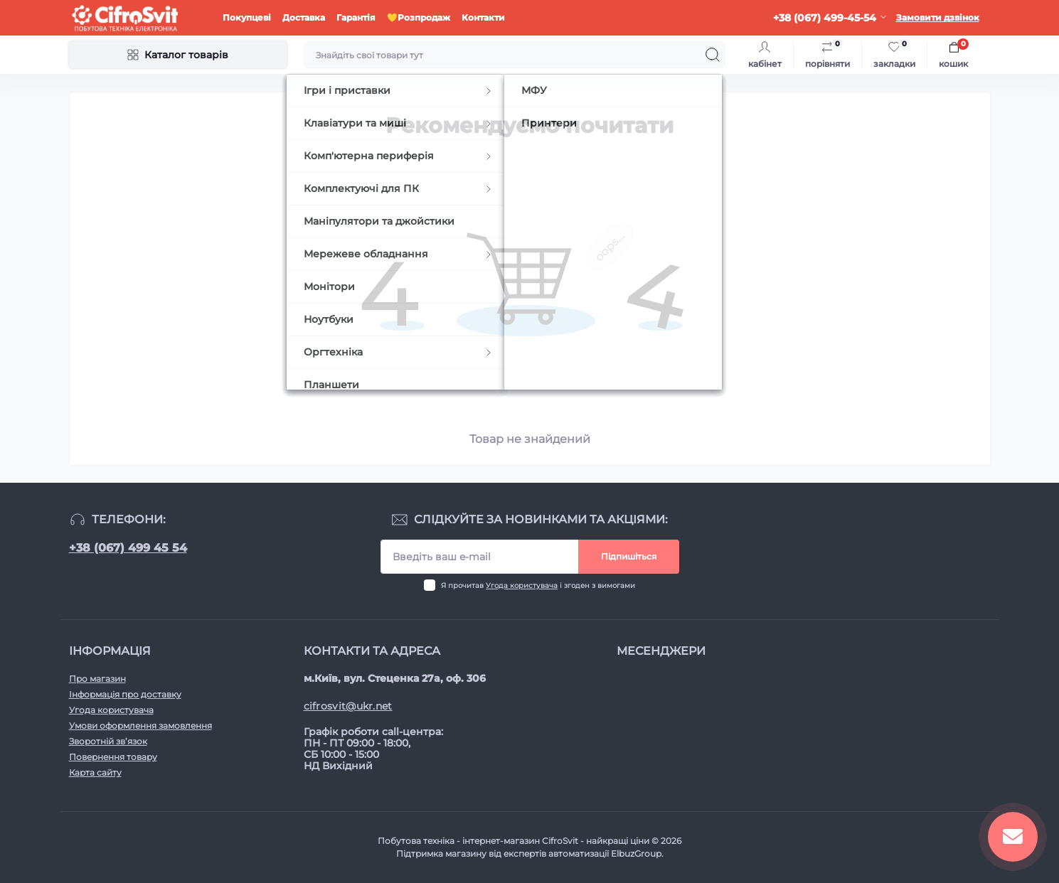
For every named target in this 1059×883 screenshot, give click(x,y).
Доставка (303, 17)
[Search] (712, 54)
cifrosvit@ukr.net (348, 706)
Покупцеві (247, 17)
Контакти (483, 17)
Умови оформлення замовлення (140, 725)
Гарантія (356, 17)
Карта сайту (95, 772)
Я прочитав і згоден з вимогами (538, 585)
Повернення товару (113, 756)
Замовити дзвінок (937, 17)
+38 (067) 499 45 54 (128, 548)
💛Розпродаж (418, 17)
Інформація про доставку (125, 694)
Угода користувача (522, 585)
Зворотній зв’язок (108, 741)
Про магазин (97, 678)
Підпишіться (628, 556)
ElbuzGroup (636, 853)
